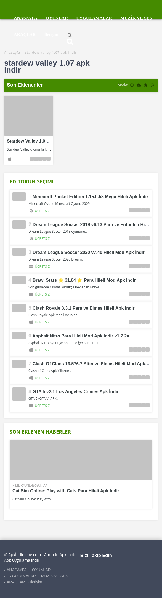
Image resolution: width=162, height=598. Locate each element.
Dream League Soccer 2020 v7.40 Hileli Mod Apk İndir (89, 252)
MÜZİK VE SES (54, 576)
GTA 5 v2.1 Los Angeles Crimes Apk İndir (76, 391)
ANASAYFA (17, 570)
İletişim (36, 582)
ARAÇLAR (16, 582)
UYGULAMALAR (21, 576)
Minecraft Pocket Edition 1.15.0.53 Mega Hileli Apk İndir (90, 196)
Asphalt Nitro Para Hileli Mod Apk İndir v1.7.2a (80, 336)
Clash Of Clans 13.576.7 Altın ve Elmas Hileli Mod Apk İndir (94, 363)
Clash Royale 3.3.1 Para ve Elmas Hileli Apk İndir (83, 308)
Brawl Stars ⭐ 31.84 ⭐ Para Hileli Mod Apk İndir (84, 280)
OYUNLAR (41, 570)
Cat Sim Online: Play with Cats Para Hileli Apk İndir (65, 491)
